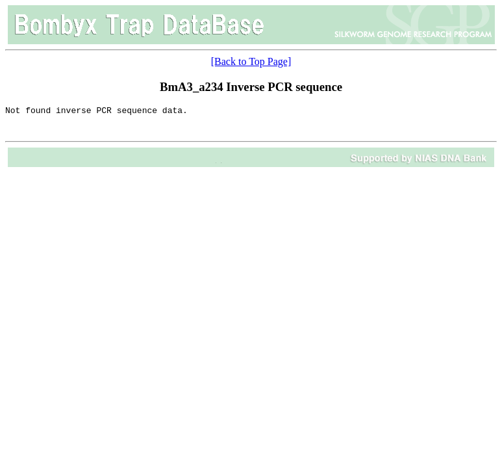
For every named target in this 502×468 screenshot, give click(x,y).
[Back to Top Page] (251, 61)
